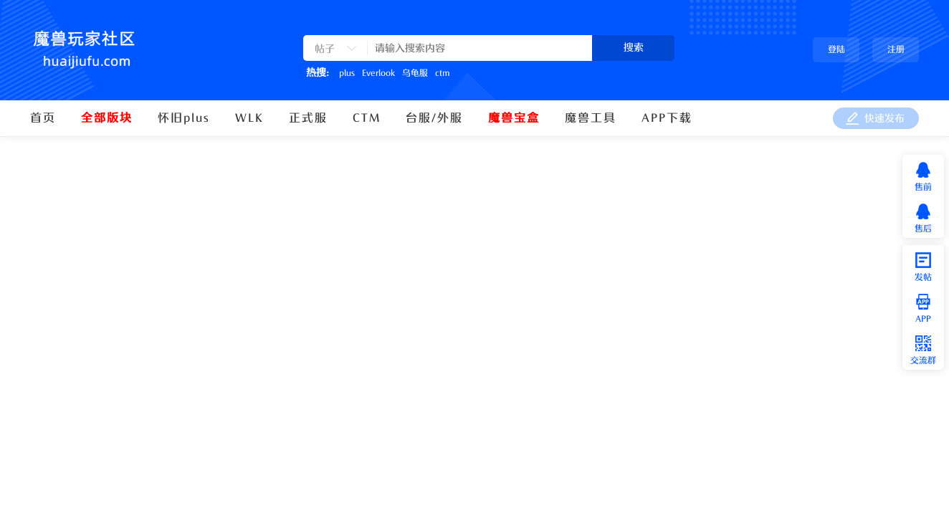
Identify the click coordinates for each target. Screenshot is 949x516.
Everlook (378, 73)
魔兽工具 (590, 118)
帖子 (325, 49)
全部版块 (107, 118)
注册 (896, 49)
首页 (43, 118)
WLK (249, 118)
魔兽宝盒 (514, 118)
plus (347, 73)
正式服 (308, 118)
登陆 (836, 49)
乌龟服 (415, 73)
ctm (442, 73)
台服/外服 (434, 118)
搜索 (634, 47)
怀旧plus (184, 118)
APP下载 (667, 118)
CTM (367, 118)
